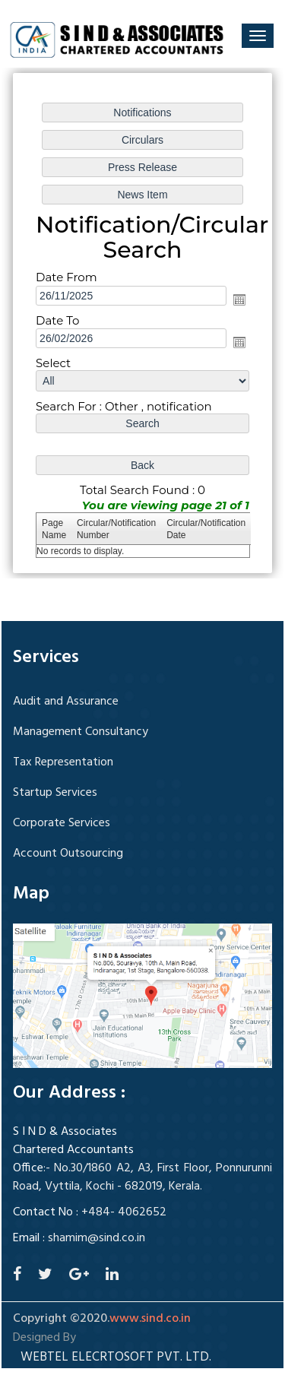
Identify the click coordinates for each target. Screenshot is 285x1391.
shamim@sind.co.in (96, 1238)
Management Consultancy (80, 732)
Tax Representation (63, 762)
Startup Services (55, 793)
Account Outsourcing (68, 853)
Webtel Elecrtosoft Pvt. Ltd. (116, 1357)
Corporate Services (61, 823)
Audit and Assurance (66, 701)
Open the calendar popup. (239, 298)
